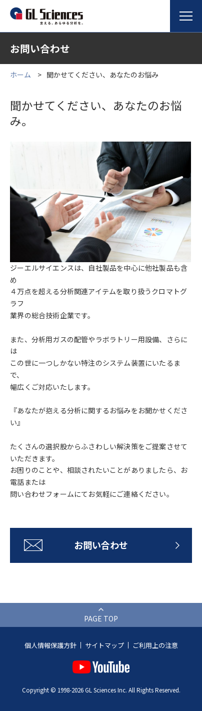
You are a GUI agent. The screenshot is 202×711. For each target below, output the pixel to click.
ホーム (20, 75)
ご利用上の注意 (155, 645)
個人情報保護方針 (50, 645)
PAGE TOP (101, 618)
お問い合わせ (101, 544)
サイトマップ (104, 645)
